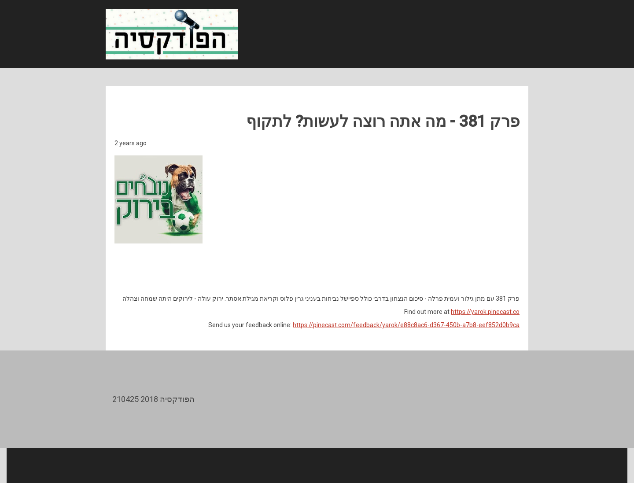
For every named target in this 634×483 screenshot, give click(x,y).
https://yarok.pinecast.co (485, 311)
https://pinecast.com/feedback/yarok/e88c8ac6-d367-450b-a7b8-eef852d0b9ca (406, 324)
